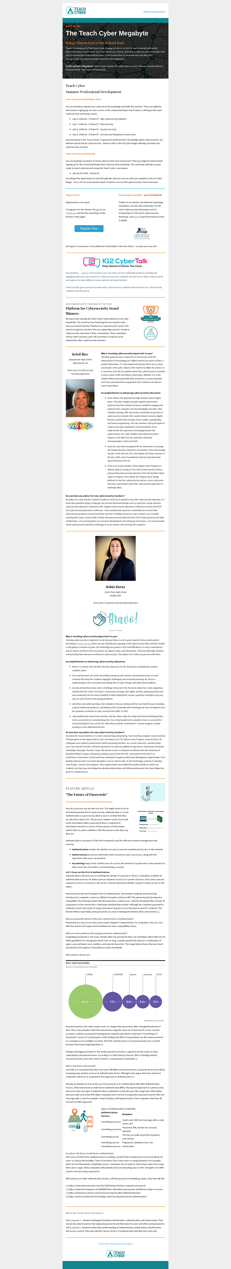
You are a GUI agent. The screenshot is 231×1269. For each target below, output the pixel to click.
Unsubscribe (103, 1244)
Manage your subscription (122, 1244)
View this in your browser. (154, 11)
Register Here (89, 228)
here (136, 216)
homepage (71, 213)
